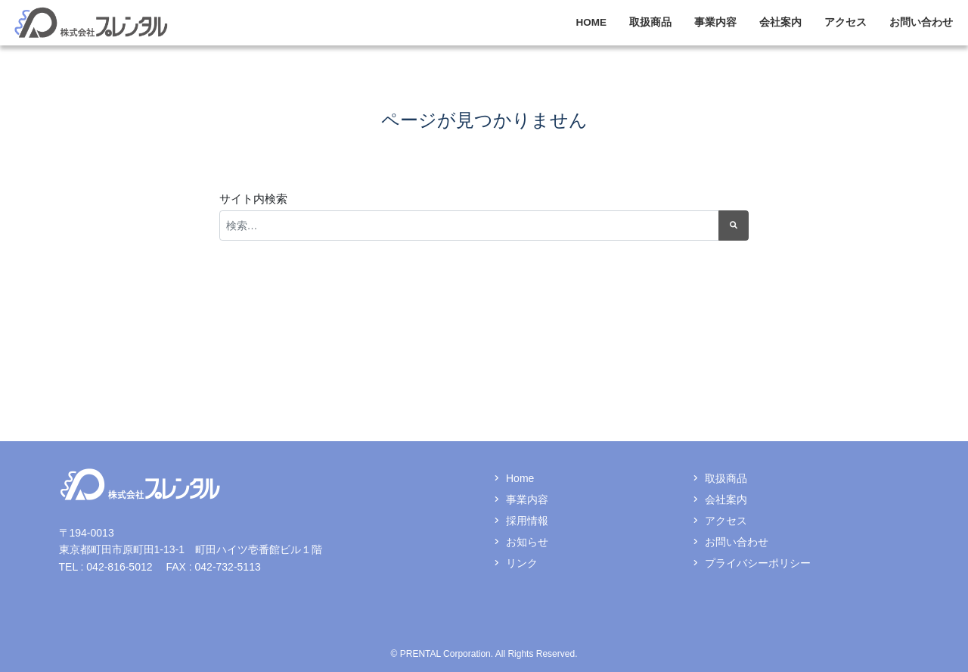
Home (520, 478)
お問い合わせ (921, 22)
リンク (522, 563)
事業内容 (715, 22)
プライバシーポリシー (758, 563)
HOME (591, 22)
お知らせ (527, 542)
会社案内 (780, 22)
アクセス (845, 22)
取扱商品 (650, 22)
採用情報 (527, 521)
